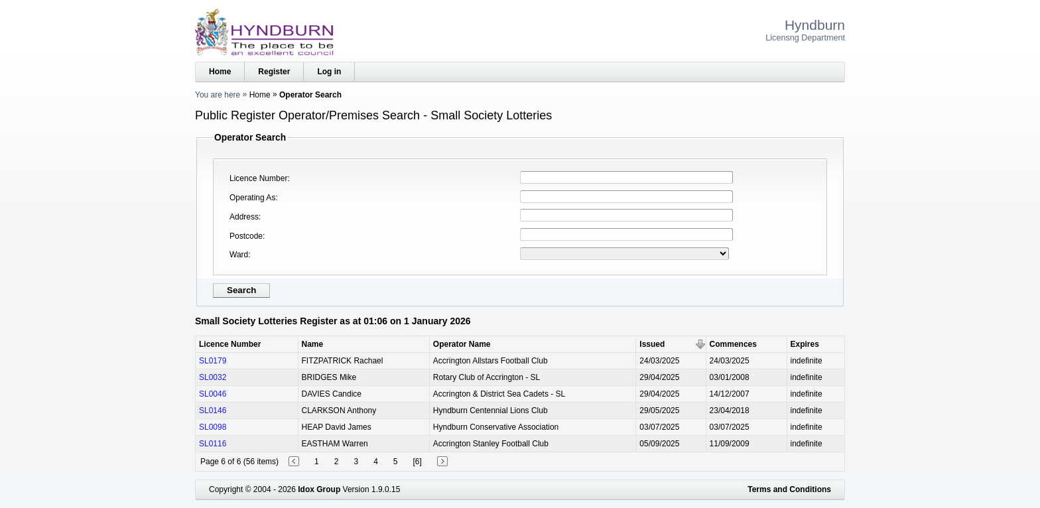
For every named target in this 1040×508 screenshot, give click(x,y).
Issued (652, 344)
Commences (733, 344)
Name (313, 344)
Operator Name (462, 344)
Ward (238, 254)
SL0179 (212, 360)
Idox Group (319, 489)
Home (220, 71)
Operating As (252, 197)
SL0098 (212, 427)
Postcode (246, 236)
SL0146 (212, 410)
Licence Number (258, 178)
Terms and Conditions (789, 489)
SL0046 (212, 394)
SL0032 (212, 377)
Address (244, 217)
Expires (805, 344)
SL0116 (212, 443)
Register (274, 71)
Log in (329, 71)
